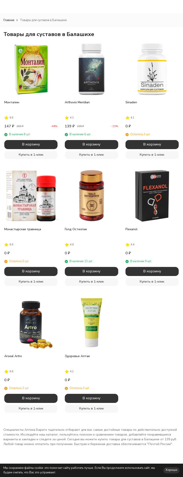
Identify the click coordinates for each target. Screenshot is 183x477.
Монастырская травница (22, 229)
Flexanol (131, 229)
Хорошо (171, 470)
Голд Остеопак (76, 229)
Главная (8, 20)
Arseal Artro (13, 356)
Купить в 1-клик (31, 155)
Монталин (11, 102)
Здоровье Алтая (77, 356)
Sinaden (131, 102)
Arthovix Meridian (77, 102)
